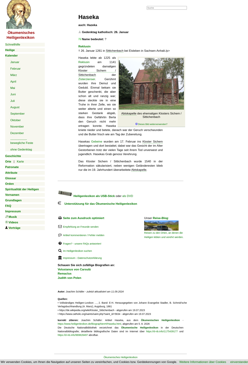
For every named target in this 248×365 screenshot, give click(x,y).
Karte (20, 161)
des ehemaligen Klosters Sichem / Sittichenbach (151, 119)
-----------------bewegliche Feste (21, 141)
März (13, 75)
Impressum (69, 258)
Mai (12, 88)
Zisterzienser (86, 79)
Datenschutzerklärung (90, 258)
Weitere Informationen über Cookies (202, 362)
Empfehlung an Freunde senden (81, 226)
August (14, 107)
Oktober (15, 120)
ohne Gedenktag (21, 149)
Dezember (17, 133)
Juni (13, 94)
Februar (15, 68)
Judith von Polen (69, 278)
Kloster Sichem (152, 141)
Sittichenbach (114, 50)
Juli (12, 101)
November (17, 126)
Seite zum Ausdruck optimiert (83, 218)
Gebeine (96, 141)
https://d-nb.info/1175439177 (162, 331)
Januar (14, 62)
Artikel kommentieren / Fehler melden (83, 235)
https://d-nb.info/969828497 (73, 335)
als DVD (127, 196)
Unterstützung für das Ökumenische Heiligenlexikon (97, 203)
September (17, 113)
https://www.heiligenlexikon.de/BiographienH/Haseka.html (89, 323)
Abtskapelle (128, 113)
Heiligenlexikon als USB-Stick (86, 196)
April (13, 81)
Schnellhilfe (12, 44)
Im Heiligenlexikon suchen (77, 251)
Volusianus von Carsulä (74, 269)
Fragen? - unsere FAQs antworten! (82, 243)
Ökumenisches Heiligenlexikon (121, 357)
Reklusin (84, 46)
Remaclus (64, 273)
